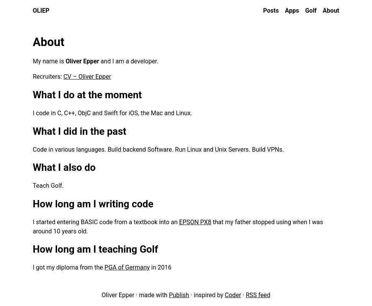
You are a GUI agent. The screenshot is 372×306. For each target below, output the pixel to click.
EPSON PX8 (195, 222)
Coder (233, 295)
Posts (271, 10)
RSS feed (258, 295)
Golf (310, 10)
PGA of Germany (127, 267)
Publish (179, 295)
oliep (41, 10)
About (331, 10)
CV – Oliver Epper (87, 76)
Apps (292, 10)
